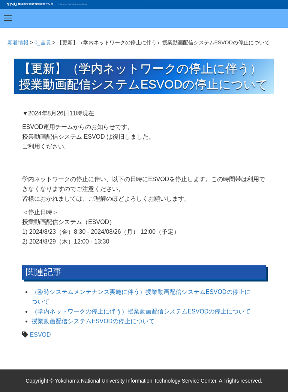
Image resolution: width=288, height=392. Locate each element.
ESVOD (40, 334)
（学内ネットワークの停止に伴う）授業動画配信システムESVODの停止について (141, 311)
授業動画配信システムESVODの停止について (93, 321)
